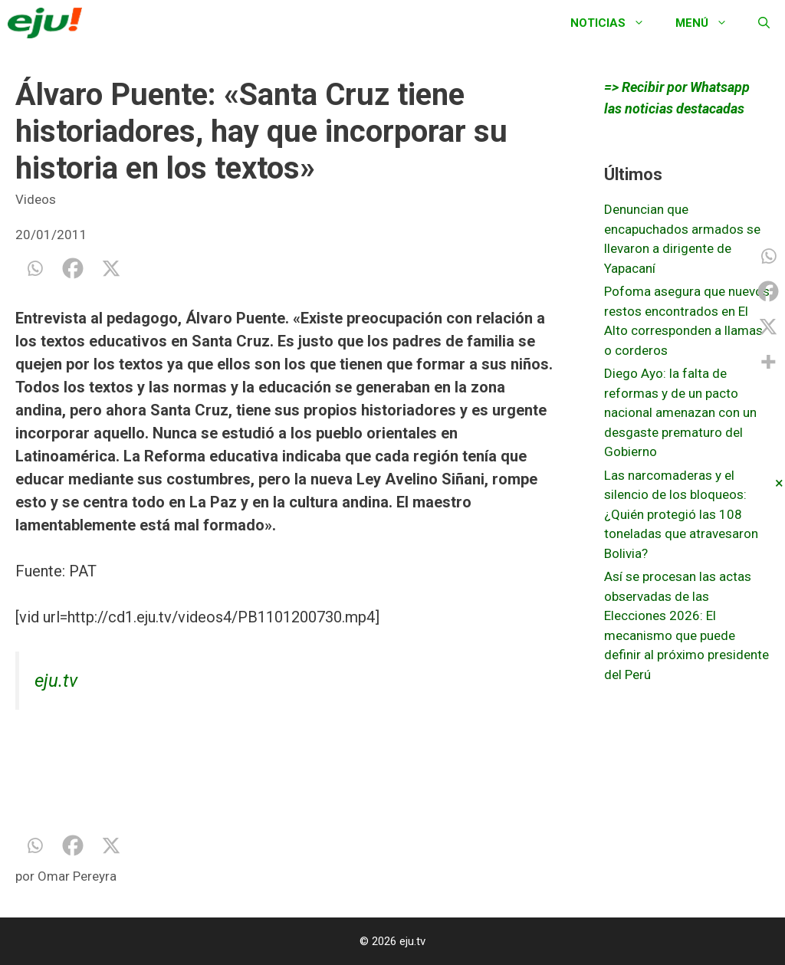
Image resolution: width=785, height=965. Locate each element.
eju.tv (55, 680)
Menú (709, 23)
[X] (111, 268)
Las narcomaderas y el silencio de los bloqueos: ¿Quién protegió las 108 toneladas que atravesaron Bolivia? (681, 514)
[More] (768, 361)
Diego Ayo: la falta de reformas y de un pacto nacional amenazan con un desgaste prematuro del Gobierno (680, 412)
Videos (35, 199)
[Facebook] (72, 268)
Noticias (615, 23)
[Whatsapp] (34, 268)
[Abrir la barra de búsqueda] (764, 23)
